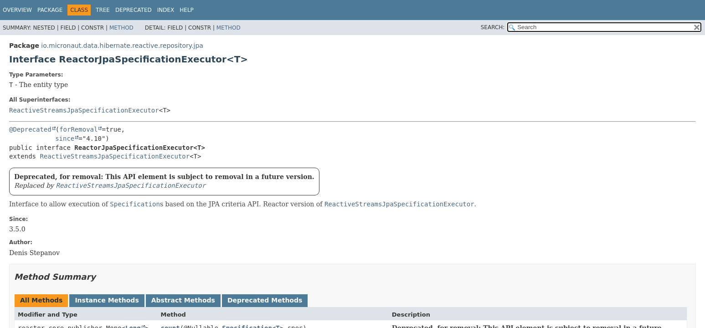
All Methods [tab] (41, 300)
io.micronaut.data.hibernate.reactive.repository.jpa (122, 45)
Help (187, 10)
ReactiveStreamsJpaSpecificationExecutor (84, 110)
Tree (103, 10)
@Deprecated (30, 129)
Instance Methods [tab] (107, 300)
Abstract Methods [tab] (183, 300)
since (64, 138)
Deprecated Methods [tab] (264, 300)
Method (121, 28)
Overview (17, 10)
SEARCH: (493, 27)
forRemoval (78, 129)
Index (166, 10)
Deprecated (133, 10)
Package (49, 10)
